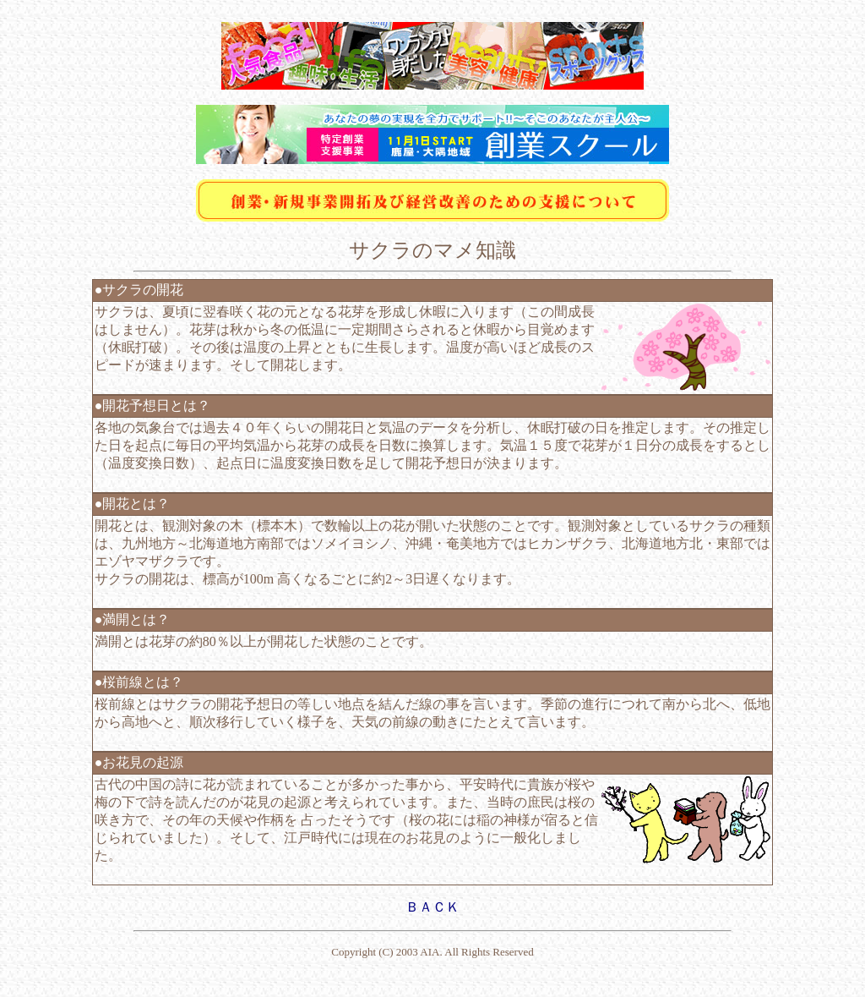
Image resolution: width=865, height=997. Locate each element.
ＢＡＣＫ (432, 907)
